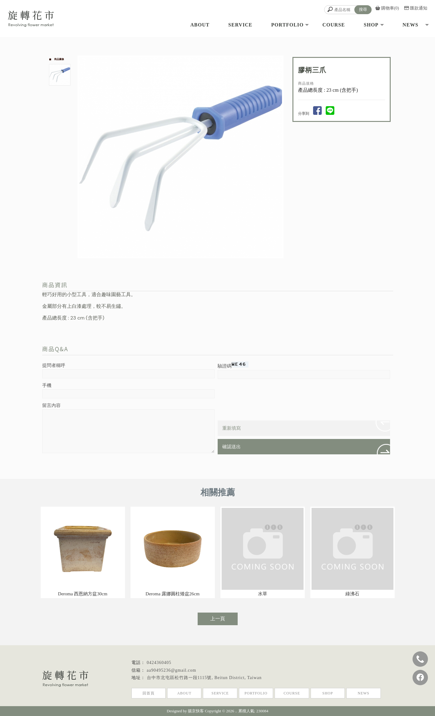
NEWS (363, 693)
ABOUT (184, 693)
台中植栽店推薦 (257, 700)
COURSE (292, 693)
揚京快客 (196, 711)
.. (236, 711)
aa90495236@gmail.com (171, 670)
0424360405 (159, 662)
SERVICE (220, 693)
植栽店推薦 (231, 700)
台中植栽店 (188, 700)
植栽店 (171, 700)
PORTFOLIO (255, 693)
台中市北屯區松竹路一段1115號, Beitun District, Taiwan (204, 677)
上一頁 (217, 618)
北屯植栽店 (210, 700)
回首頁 (149, 693)
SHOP (327, 693)
